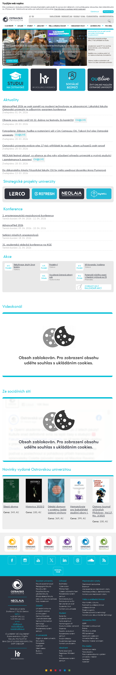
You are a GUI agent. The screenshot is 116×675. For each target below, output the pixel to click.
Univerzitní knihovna (43, 608)
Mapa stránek (55, 16)
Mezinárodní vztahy (79, 26)
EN (33, 16)
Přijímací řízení (64, 589)
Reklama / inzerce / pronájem (92, 641)
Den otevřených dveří (66, 604)
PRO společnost (88, 633)
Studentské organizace (67, 641)
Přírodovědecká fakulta (44, 596)
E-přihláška (63, 584)
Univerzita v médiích (89, 657)
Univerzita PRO (96, 26)
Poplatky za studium (66, 631)
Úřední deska (40, 648)
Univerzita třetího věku (90, 638)
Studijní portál (92, 16)
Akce (7, 257)
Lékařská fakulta (42, 594)
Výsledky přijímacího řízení (68, 591)
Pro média (108, 26)
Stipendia (62, 628)
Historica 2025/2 (35, 506)
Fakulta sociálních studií (44, 584)
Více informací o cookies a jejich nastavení (70, 9)
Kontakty (39, 653)
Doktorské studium (66, 599)
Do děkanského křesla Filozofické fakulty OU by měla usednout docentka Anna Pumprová (54, 170)
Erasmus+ (85, 586)
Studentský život (65, 606)
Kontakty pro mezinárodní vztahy (94, 594)
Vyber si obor (64, 586)
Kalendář (39, 646)
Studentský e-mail (65, 618)
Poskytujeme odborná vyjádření (94, 654)
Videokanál (12, 307)
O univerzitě (10, 26)
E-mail (83, 16)
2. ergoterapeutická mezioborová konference (28, 215)
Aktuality (11, 100)
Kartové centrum (42, 626)
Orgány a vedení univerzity (46, 638)
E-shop (84, 628)
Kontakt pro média (89, 649)
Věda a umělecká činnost (58, 26)
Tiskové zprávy (87, 652)
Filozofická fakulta (42, 591)
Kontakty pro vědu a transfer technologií (97, 615)
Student (31, 26)
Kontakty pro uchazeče (67, 609)
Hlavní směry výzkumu (90, 602)
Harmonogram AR (65, 624)
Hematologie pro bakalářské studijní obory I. (79, 509)
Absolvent (42, 26)
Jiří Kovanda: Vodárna (95, 265)
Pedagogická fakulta (43, 586)
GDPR (84, 623)
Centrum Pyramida (42, 616)
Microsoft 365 (66, 16)
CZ (30, 16)
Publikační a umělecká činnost (93, 605)
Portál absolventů (65, 651)
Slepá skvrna (10, 506)
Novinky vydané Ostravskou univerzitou (36, 470)
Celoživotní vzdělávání (90, 636)
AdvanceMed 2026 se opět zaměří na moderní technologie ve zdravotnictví (42, 46)
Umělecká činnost (88, 607)
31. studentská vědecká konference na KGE (27, 244)
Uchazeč (21, 26)
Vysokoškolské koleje (43, 618)
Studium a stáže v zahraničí (69, 626)
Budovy (39, 651)
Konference (13, 209)
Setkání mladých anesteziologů (20, 235)
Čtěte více (12, 61)
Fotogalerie (40, 643)
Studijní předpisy (65, 638)
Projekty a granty (88, 610)
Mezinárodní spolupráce (91, 584)
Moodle (76, 16)
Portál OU (62, 616)
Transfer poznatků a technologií (94, 612)
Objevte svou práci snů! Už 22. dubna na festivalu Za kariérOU (38, 120)
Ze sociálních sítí (16, 391)
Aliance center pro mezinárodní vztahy (96, 589)
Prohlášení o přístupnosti (91, 626)
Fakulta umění (41, 589)
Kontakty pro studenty (67, 643)
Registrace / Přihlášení (67, 653)
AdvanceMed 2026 (12, 225)
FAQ (60, 656)
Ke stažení (86, 659)
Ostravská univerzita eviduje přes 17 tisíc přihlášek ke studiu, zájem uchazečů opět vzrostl (53, 145)
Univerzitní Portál (106, 16)
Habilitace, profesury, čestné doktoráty (96, 592)
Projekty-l (53, 265)
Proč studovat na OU (66, 601)
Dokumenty (40, 641)
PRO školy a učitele (89, 631)
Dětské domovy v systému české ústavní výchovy (57, 509)
